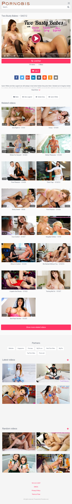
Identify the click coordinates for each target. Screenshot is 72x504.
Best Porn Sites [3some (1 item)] (50, 348)
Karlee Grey (40, 97)
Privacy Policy (36, 490)
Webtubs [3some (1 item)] (11, 348)
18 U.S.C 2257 (36, 483)
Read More (36, 90)
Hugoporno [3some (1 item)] (21, 348)
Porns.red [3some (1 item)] (41, 353)
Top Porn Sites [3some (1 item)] (31, 353)
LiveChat (36, 61)
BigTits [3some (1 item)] (61, 348)
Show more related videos (36, 327)
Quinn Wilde (53, 97)
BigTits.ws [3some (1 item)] (39, 348)
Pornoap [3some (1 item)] (30, 348)
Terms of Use (36, 494)
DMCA (36, 487)
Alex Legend (27, 97)
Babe (16, 97)
